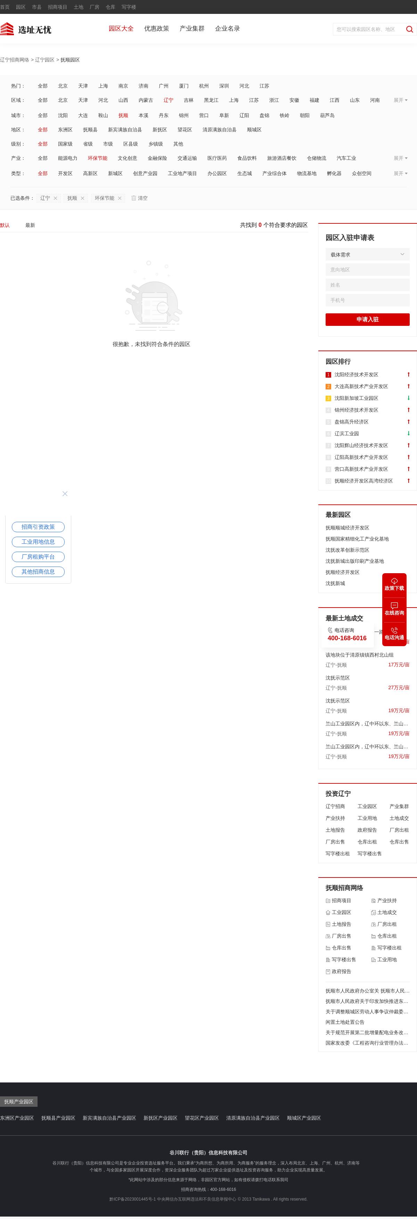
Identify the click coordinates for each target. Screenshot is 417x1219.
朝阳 (305, 115)
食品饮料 (247, 158)
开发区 (65, 173)
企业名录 (227, 28)
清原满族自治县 (220, 129)
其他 (178, 144)
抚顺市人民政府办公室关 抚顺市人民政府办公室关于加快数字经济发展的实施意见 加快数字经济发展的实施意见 (368, 991)
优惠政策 (156, 28)
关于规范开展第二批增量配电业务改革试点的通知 (368, 1032)
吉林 (189, 100)
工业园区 (367, 806)
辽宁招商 (335, 806)
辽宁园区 (45, 60)
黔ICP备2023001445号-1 (132, 1199)
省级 (88, 144)
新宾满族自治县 (125, 129)
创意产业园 (145, 173)
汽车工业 (346, 158)
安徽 (294, 100)
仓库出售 (399, 842)
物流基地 (307, 173)
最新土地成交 (344, 618)
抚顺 (123, 115)
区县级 (130, 144)
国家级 (65, 144)
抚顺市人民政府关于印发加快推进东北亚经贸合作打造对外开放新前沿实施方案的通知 (368, 1001)
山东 (355, 100)
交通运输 (187, 158)
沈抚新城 (335, 583)
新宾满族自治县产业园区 (109, 1118)
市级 (108, 144)
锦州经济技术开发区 (356, 410)
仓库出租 (367, 842)
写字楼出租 (338, 853)
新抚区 (160, 129)
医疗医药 (217, 158)
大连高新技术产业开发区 (361, 386)
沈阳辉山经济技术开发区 (361, 445)
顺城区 (254, 129)
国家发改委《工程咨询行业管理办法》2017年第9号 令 (368, 1043)
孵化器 (334, 173)
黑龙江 (211, 100)
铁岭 (284, 115)
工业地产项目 (182, 173)
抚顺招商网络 (344, 888)
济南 (143, 86)
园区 (21, 7)
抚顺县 (90, 129)
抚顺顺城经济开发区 (347, 527)
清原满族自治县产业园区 (253, 1118)
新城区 (115, 173)
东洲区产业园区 (17, 1118)
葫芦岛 (327, 115)
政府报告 (367, 830)
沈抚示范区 (338, 678)
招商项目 (57, 7)
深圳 (224, 86)
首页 (5, 7)
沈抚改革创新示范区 (347, 550)
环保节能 (97, 158)
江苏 (264, 86)
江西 (335, 100)
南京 (123, 86)
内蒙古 (146, 100)
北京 (63, 86)
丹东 (164, 115)
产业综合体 (274, 173)
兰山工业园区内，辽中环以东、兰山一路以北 (368, 723)
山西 (123, 100)
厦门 (184, 86)
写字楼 (129, 7)
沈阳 (63, 115)
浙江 (274, 100)
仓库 (110, 7)
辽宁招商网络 (14, 60)
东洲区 (65, 129)
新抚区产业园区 (161, 1118)
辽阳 (244, 115)
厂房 (94, 7)
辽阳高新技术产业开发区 (361, 457)
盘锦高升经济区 (352, 422)
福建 (314, 100)
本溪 (143, 115)
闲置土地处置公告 (345, 1022)
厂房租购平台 (38, 557)
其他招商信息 (38, 572)
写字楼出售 (370, 853)
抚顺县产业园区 (58, 1118)
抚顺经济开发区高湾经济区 (364, 481)
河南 (375, 100)
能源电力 (67, 158)
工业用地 (367, 818)
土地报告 (335, 830)
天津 (83, 86)
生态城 (244, 173)
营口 (204, 115)
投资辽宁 (338, 794)
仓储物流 (316, 158)
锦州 (184, 115)
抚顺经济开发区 (343, 572)
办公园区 (217, 173)
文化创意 (127, 158)
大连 (83, 115)
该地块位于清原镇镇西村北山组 (360, 655)
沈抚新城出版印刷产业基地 (355, 561)
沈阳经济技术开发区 (356, 374)
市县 (37, 7)
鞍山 (103, 115)
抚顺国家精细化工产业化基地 (357, 539)
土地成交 (399, 818)
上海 (103, 86)
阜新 (224, 115)
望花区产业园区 (202, 1118)
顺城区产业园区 (304, 1118)
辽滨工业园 (347, 433)
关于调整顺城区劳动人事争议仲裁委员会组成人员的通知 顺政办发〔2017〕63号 (368, 1011)
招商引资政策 (38, 527)
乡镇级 (155, 144)
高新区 (90, 173)
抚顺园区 (70, 60)
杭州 (204, 86)
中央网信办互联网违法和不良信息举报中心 (196, 1199)
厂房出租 (399, 830)
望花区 (185, 129)
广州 (164, 86)
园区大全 (121, 28)
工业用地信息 (38, 542)
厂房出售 (335, 842)
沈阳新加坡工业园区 (356, 398)
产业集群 (192, 28)
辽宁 (168, 100)
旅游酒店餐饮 (281, 158)
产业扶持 (335, 818)
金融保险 (157, 158)
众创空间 (361, 173)
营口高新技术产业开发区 (361, 469)
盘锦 (264, 115)
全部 (43, 86)
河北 (244, 86)
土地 (78, 7)
